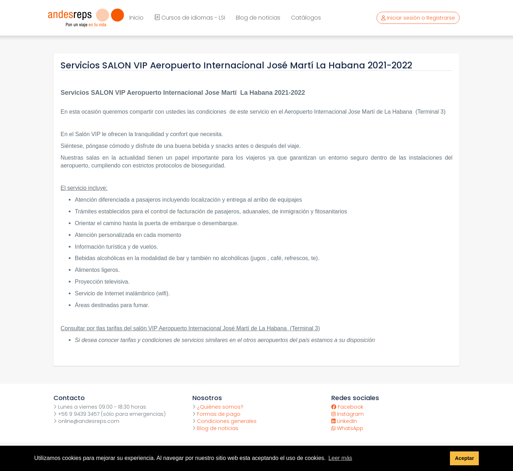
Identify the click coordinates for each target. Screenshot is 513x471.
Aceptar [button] (464, 458)
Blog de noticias (258, 18)
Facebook (347, 406)
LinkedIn (344, 421)
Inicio (136, 18)
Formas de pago (216, 414)
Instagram (347, 414)
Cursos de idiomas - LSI (189, 18)
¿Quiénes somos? (217, 406)
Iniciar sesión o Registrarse (418, 17)
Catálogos (306, 18)
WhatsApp (347, 428)
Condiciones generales (224, 421)
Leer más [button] (340, 458)
